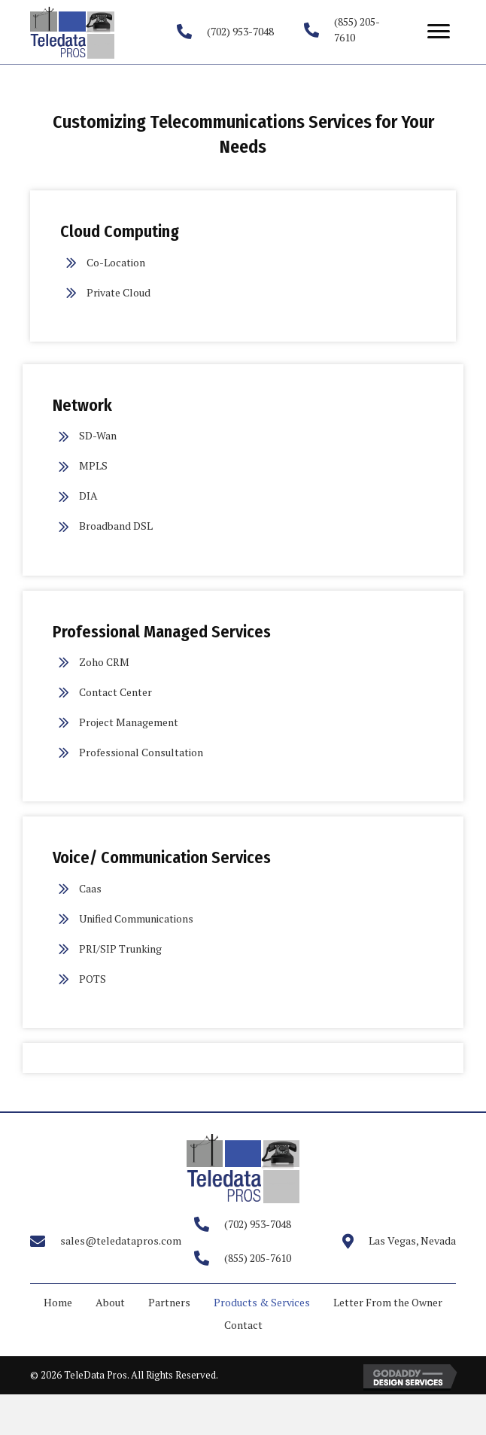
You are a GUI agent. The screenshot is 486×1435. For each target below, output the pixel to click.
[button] (438, 31)
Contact (243, 1325)
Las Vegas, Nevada (412, 1240)
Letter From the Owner (387, 1302)
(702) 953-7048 (240, 31)
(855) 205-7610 (257, 1258)
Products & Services (262, 1302)
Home (58, 1302)
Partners (169, 1302)
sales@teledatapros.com (120, 1240)
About (110, 1302)
